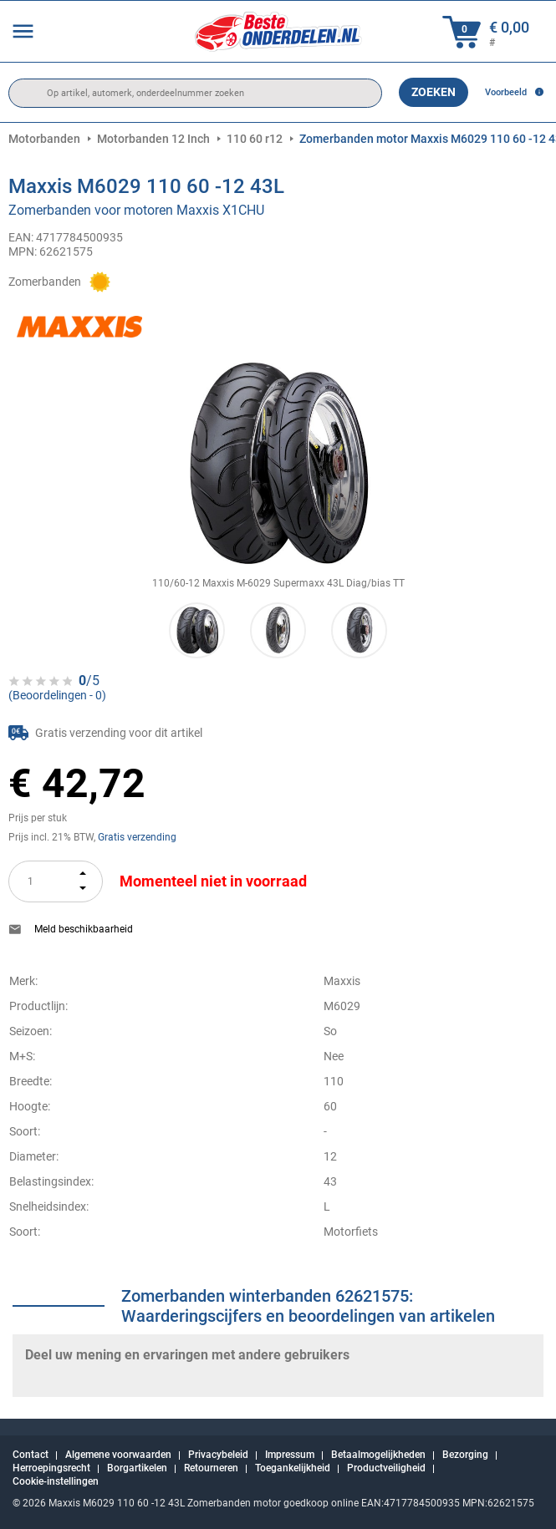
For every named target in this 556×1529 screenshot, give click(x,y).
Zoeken (433, 92)
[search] (195, 93)
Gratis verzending (137, 837)
